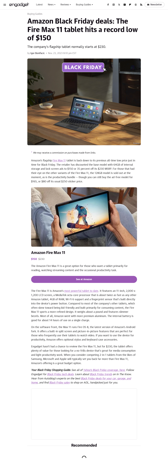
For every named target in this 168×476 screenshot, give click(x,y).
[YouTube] (124, 4)
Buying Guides (83, 4)
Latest (39, 4)
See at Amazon (84, 279)
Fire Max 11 (59, 160)
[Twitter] (119, 4)
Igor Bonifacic (37, 53)
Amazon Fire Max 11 (48, 253)
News (51, 4)
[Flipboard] (130, 4)
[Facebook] (108, 4)
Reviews (65, 4)
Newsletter (154, 4)
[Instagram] (113, 4)
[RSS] (141, 4)
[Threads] (136, 4)
